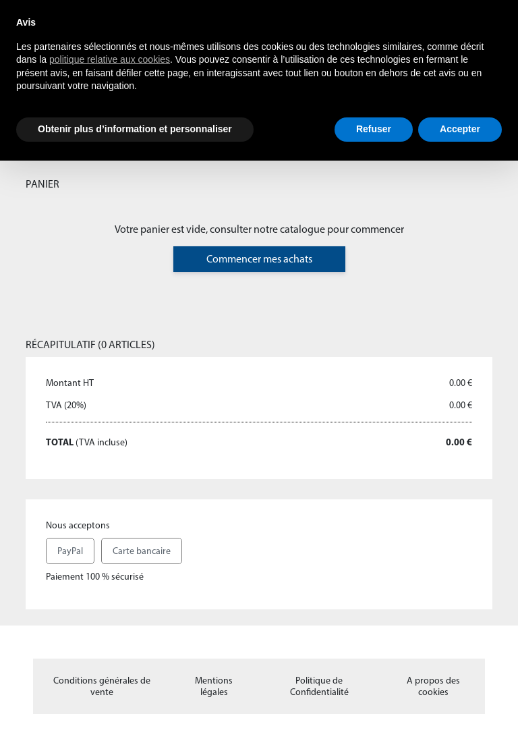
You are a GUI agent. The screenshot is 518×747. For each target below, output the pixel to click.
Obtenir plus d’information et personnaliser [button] (135, 128)
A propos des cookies (433, 686)
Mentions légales (214, 686)
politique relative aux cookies (109, 59)
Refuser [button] (373, 128)
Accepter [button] (460, 128)
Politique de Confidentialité (319, 686)
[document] (259, 65)
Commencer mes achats (259, 258)
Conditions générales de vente (101, 686)
